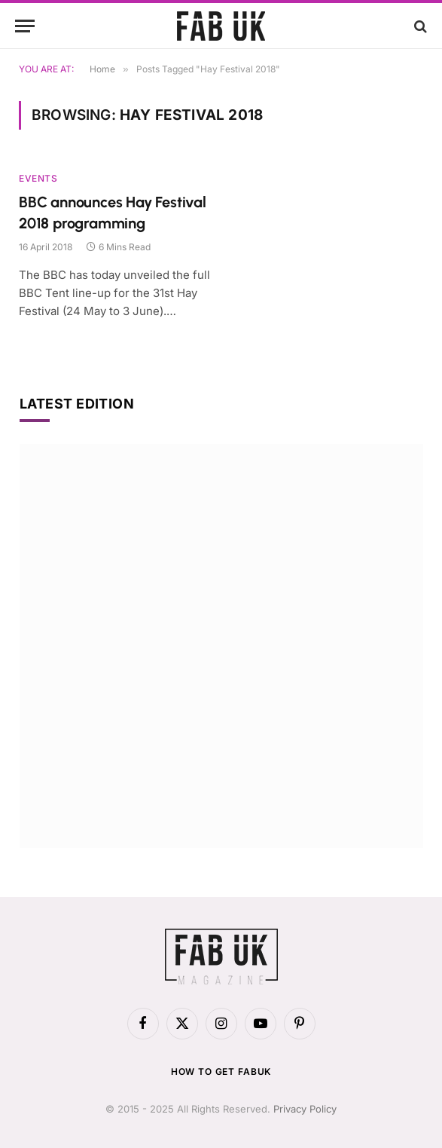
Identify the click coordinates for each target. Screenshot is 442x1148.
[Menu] (25, 26)
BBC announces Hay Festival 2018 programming (112, 212)
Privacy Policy (305, 1109)
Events (38, 178)
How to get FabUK (221, 1071)
